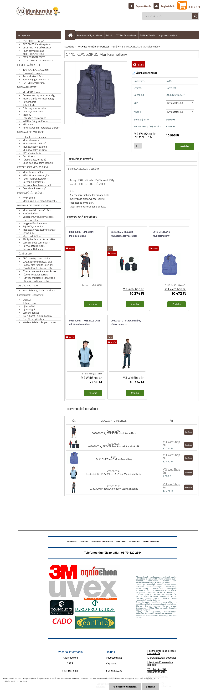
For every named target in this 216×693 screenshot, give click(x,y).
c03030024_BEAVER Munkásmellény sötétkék (124, 234)
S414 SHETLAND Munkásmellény (161, 234)
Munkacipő (84, 541)
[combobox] (180, 102)
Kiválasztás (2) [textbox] (175, 103)
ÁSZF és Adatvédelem (126, 35)
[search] (193, 16)
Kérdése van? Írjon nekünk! (90, 35)
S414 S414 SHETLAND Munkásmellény (114, 458)
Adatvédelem (70, 657)
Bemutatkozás (114, 670)
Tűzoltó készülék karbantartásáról (157, 670)
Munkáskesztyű (134, 541)
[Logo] (38, 14)
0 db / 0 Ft (194, 7)
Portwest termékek (87, 46)
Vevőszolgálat (114, 657)
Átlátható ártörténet (144, 73)
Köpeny (145, 541)
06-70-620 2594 (131, 552)
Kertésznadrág (108, 541)
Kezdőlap (69, 46)
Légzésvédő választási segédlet (160, 663)
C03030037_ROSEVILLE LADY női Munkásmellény (84, 322)
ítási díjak (70, 671)
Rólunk (109, 35)
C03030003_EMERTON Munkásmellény (81, 234)
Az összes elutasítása (125, 686)
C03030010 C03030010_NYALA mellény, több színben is (114, 487)
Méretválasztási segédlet (161, 657)
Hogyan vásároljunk (168, 35)
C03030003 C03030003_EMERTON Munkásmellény (114, 432)
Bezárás (150, 686)
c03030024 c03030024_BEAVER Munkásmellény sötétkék (113, 445)
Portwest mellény (109, 46)
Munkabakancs (72, 541)
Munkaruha (96, 541)
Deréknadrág (121, 541)
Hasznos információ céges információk (161, 652)
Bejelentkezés (143, 6)
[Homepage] (71, 35)
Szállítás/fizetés (147, 35)
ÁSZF (70, 663)
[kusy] (138, 146)
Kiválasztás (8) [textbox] (175, 112)
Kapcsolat (111, 663)
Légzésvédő (155, 541)
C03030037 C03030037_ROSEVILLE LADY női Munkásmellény (113, 472)
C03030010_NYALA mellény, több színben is (126, 322)
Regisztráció (167, 6)
